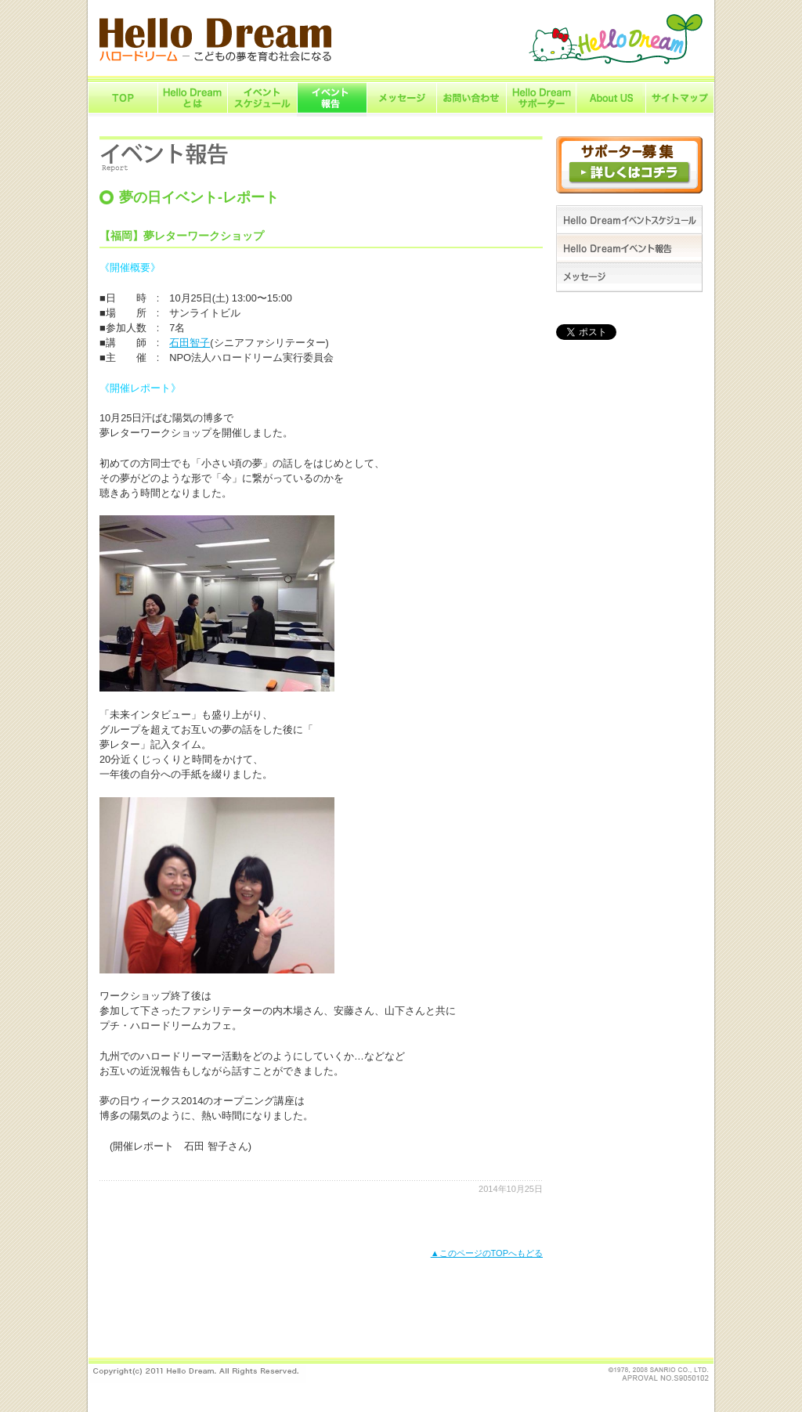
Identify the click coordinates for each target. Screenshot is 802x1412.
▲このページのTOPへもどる (487, 1253)
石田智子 (189, 342)
